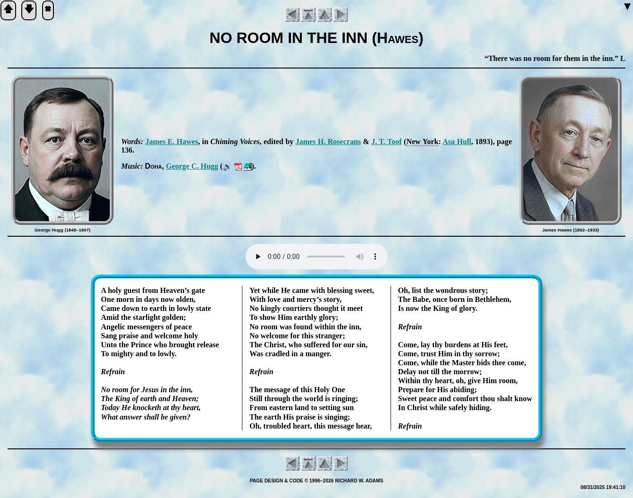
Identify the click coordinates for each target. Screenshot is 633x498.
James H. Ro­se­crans (328, 141)
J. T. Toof (386, 141)
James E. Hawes (171, 141)
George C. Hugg (192, 166)
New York (422, 141)
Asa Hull (457, 141)
